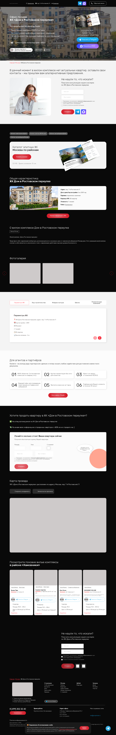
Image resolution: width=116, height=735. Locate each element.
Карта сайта (47, 690)
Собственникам (49, 685)
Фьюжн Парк (14, 590)
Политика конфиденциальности (18, 720)
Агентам (47, 50)
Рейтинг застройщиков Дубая (58, 133)
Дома (94, 685)
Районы (62, 685)
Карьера (46, 692)
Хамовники (30, 3)
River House (63, 590)
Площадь (16, 444)
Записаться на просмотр (43, 491)
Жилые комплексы (65, 690)
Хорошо (84, 728)
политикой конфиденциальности (85, 101)
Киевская (55, 3)
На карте (38, 50)
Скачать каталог (22, 157)
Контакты (47, 687)
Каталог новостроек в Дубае (19, 133)
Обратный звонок (97, 3)
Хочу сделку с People (58, 395)
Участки (95, 688)
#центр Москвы (14, 231)
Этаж (32, 444)
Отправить (67, 111)
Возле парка (21, 587)
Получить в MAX (88, 46)
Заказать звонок (18, 713)
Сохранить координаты (20, 491)
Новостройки (64, 688)
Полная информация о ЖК (58, 215)
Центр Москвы (14, 587)
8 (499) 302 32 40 (18, 709)
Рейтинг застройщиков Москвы (20, 137)
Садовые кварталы (40, 590)
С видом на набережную (73, 587)
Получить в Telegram (88, 39)
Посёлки (95, 687)
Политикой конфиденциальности (67, 729)
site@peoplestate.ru (95, 715)
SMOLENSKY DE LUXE (90, 590)
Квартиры (63, 687)
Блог (45, 688)
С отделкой (50, 444)
